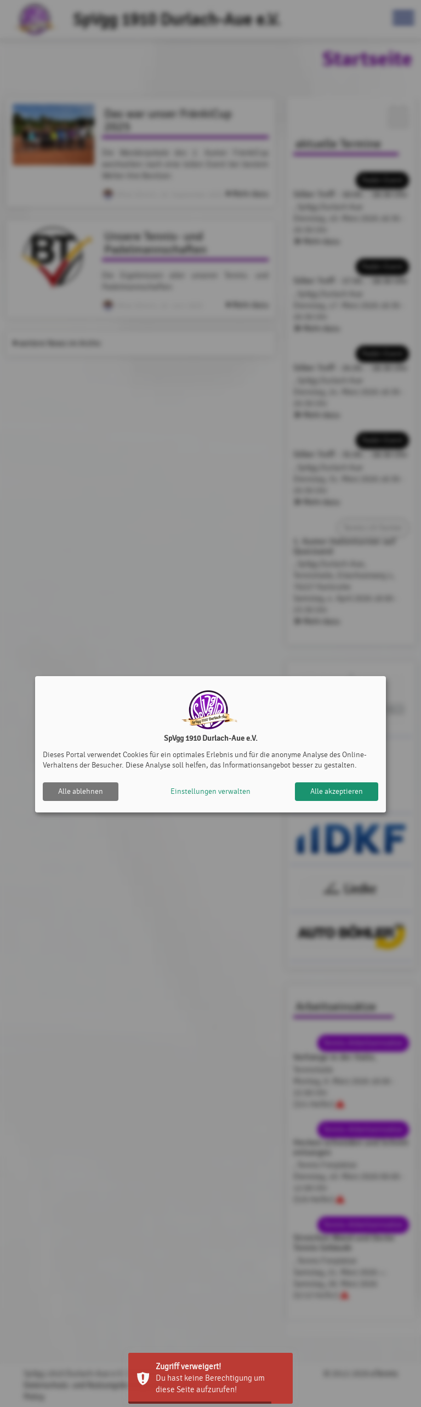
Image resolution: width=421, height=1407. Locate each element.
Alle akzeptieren (336, 791)
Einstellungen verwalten (210, 791)
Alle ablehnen (80, 791)
